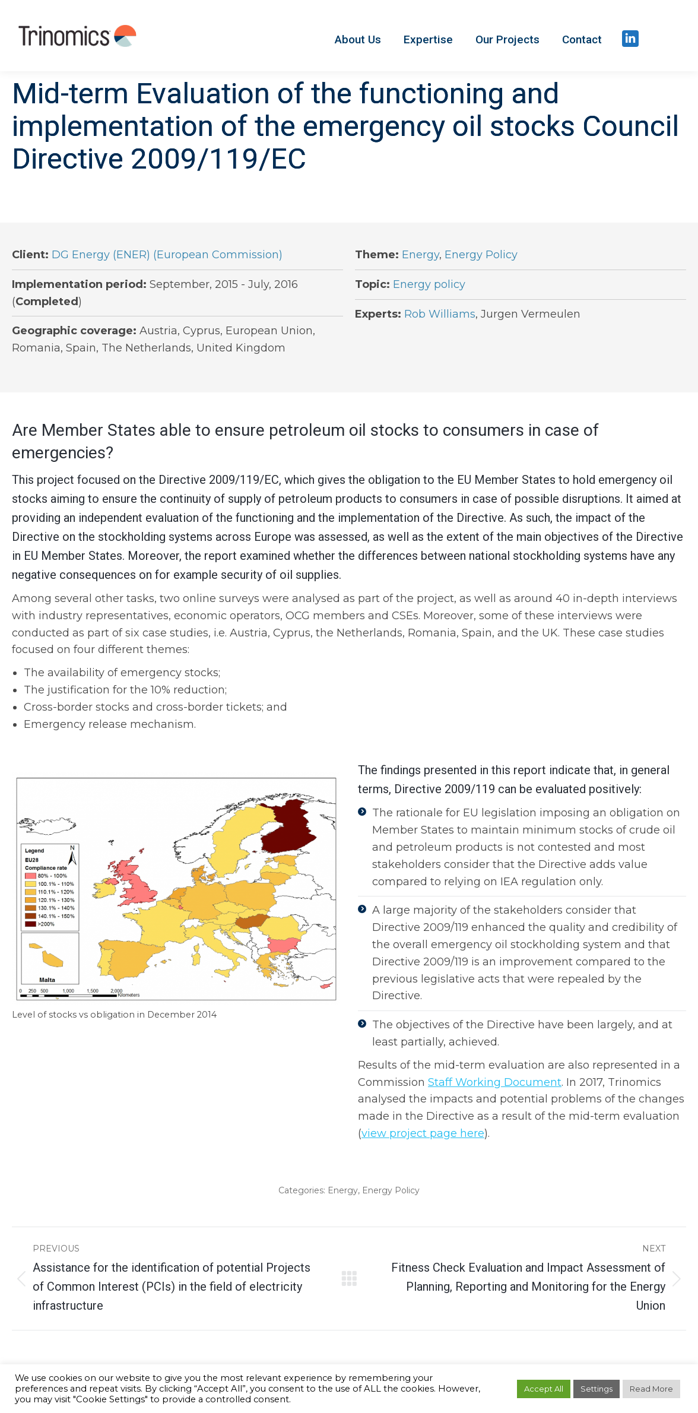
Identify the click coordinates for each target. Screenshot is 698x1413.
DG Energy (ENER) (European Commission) (167, 254)
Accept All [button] (543, 1388)
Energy (420, 254)
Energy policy (429, 284)
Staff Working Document (494, 1082)
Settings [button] (596, 1388)
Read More (651, 1388)
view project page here (422, 1133)
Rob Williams (439, 314)
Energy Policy (481, 254)
